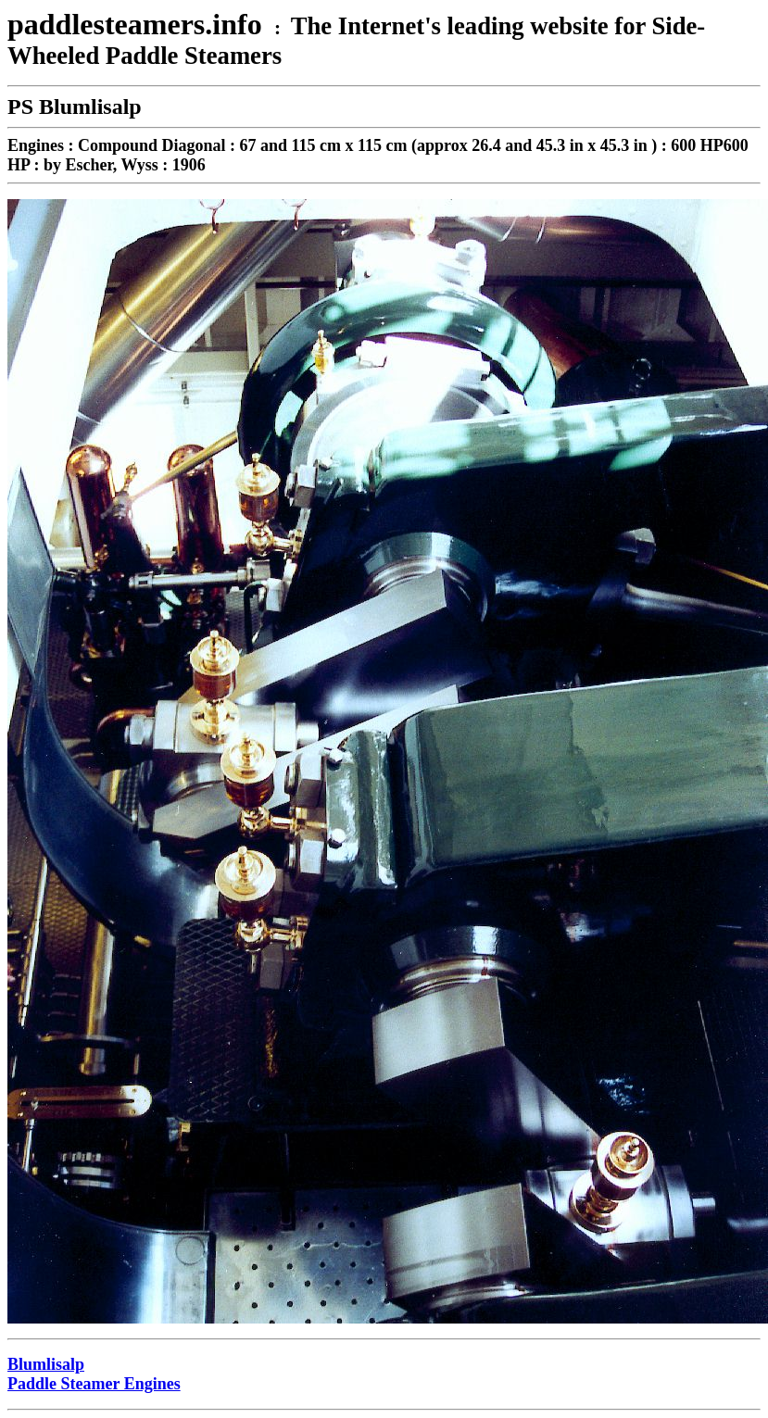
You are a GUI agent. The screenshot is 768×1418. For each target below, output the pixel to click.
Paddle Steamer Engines (94, 1383)
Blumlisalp (45, 1364)
